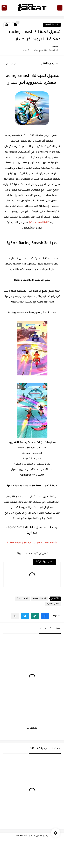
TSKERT (19, 836)
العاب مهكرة (53, 604)
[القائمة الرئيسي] (59, 8)
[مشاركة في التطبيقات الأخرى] (15, 616)
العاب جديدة (22, 599)
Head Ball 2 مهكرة (39, 222)
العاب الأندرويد (51, 25)
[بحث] (4, 8)
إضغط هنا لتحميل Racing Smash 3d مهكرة (32, 543)
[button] (45, 616)
